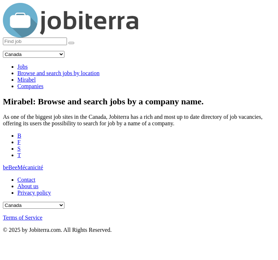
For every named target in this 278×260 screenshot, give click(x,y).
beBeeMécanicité (23, 167)
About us (27, 186)
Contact (26, 180)
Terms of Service (22, 217)
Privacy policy (34, 193)
